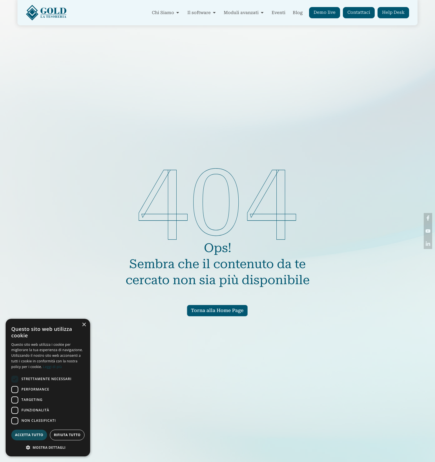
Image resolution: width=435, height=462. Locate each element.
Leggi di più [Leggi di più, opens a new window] (52, 366)
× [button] (84, 325)
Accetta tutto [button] (29, 434)
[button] (48, 447)
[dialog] (48, 387)
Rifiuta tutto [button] (67, 434)
